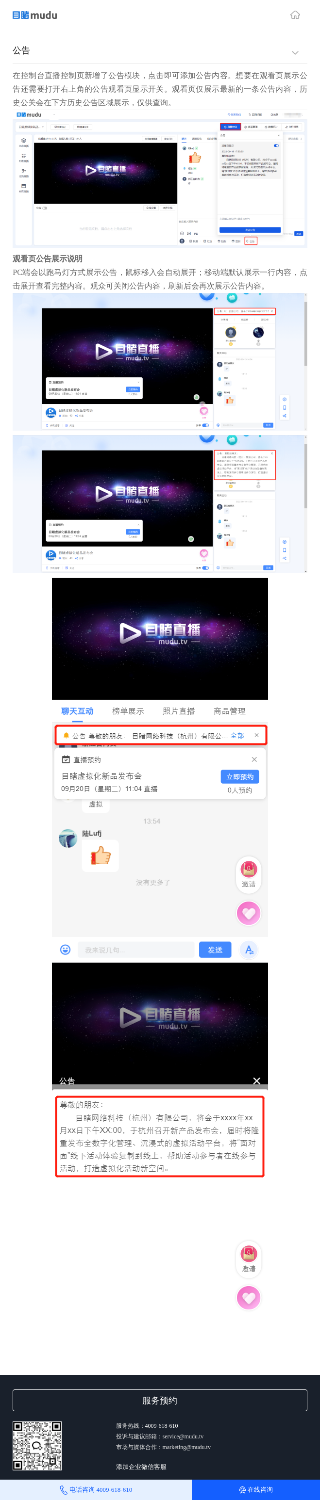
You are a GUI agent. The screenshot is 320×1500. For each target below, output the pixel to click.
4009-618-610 (161, 1425)
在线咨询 (256, 1490)
